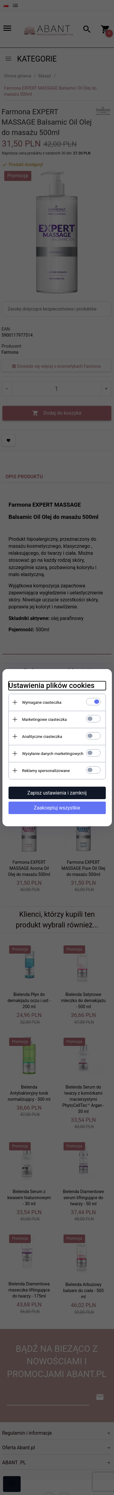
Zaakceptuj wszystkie (57, 808)
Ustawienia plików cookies (52, 685)
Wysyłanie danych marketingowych (53, 753)
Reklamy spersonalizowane (46, 770)
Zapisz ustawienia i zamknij (57, 793)
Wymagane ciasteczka (42, 702)
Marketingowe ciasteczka (44, 719)
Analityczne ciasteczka (42, 736)
